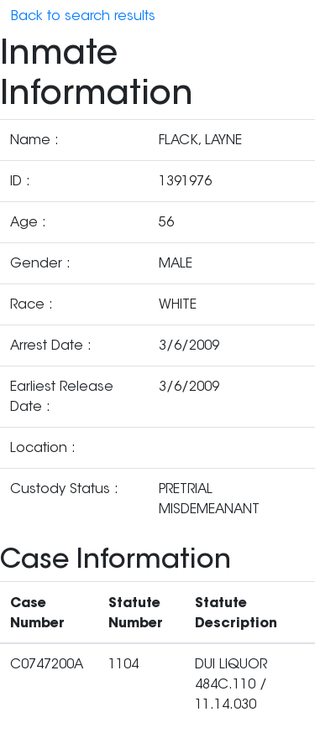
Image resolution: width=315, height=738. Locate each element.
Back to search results (83, 15)
